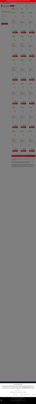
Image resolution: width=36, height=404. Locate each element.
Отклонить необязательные (25, 394)
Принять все (15, 394)
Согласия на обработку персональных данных (15, 387)
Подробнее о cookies (18, 390)
